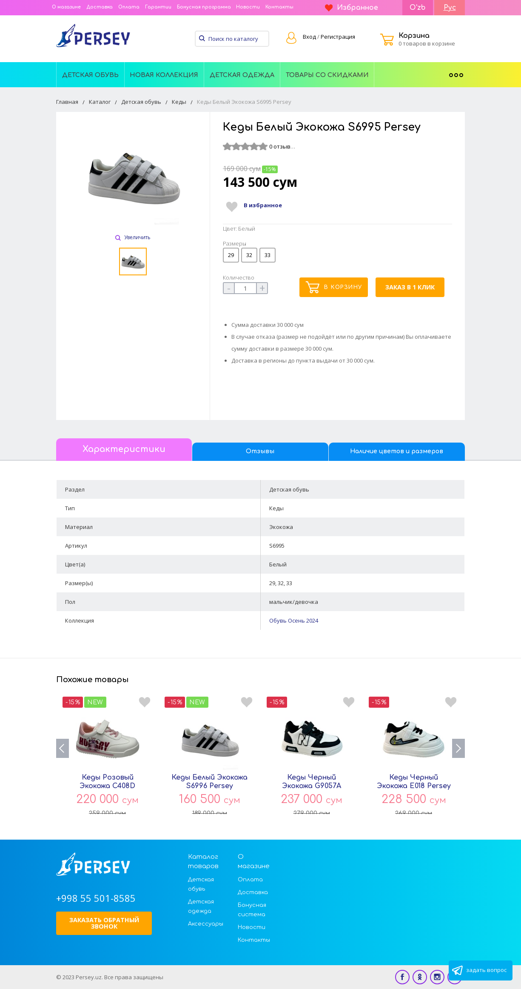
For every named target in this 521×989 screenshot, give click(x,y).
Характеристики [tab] (124, 449)
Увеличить (133, 237)
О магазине (66, 7)
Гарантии (158, 7)
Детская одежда (242, 74)
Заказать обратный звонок (104, 923)
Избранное (351, 7)
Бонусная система (252, 910)
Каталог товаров (203, 861)
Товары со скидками (327, 74)
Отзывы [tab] (260, 451)
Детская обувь (90, 74)
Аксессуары (205, 924)
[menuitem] (91, 74)
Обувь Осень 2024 (293, 620)
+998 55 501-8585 (96, 898)
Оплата (129, 7)
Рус (450, 7)
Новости (248, 7)
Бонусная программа (204, 7)
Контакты (279, 7)
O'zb (418, 7)
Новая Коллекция (164, 74)
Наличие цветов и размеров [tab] (396, 451)
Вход (309, 36)
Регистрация (338, 36)
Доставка (99, 7)
